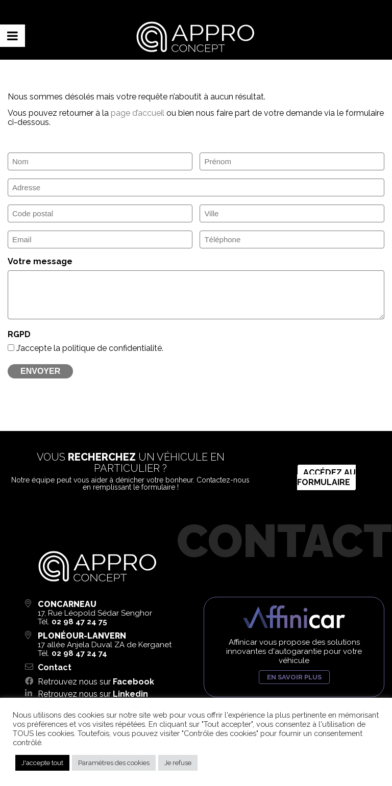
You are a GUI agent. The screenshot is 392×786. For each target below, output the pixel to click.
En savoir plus (294, 677)
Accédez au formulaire (326, 477)
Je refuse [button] (177, 763)
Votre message (40, 261)
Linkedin (130, 694)
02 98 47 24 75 (79, 621)
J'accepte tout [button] (42, 763)
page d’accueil (137, 113)
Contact (54, 667)
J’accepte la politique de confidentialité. (89, 348)
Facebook (133, 682)
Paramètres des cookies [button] (114, 763)
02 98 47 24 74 (79, 653)
